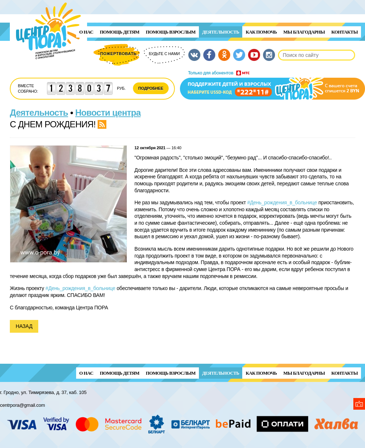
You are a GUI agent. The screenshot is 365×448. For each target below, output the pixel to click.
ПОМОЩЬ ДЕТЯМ (119, 32)
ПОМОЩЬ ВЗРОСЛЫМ (170, 32)
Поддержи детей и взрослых (272, 85)
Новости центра (108, 112)
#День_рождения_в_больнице (282, 202)
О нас (86, 32)
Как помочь (261, 32)
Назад (24, 326)
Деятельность (220, 32)
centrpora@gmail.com (22, 405)
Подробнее (151, 88)
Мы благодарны (304, 32)
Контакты (344, 32)
